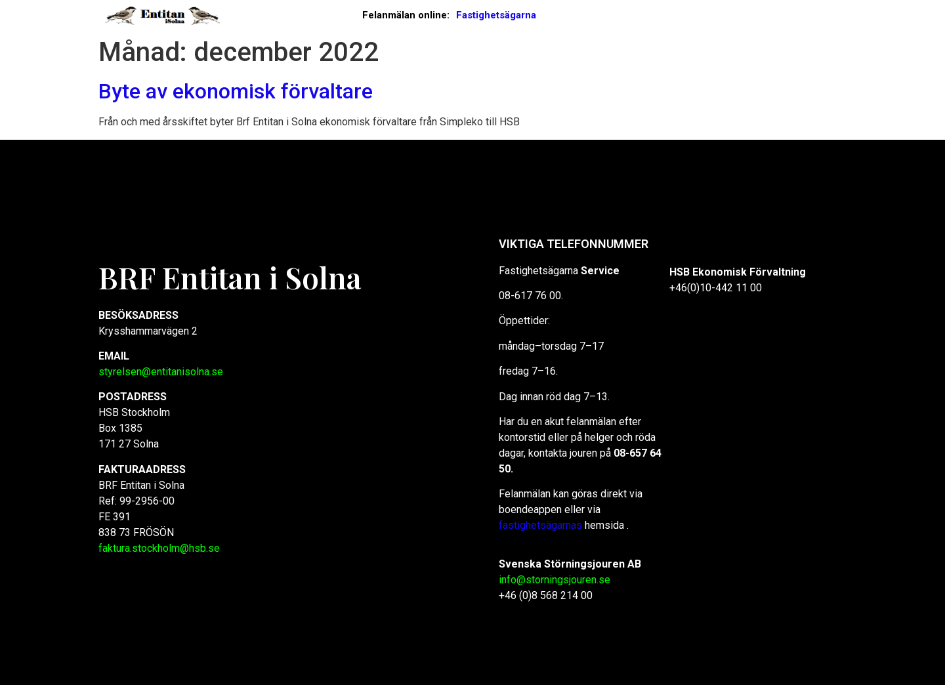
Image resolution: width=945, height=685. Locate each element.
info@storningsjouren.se (554, 579)
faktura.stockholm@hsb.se (159, 548)
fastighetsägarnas (542, 525)
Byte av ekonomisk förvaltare (235, 91)
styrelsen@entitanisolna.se (160, 371)
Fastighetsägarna (496, 15)
